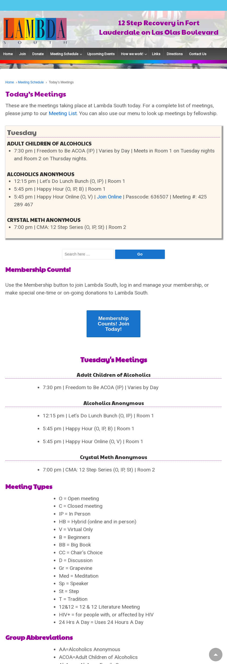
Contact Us (197, 54)
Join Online (109, 197)
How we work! (132, 54)
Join (22, 54)
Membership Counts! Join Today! (113, 323)
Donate (38, 54)
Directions (175, 54)
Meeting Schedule (64, 54)
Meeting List (63, 113)
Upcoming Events (101, 54)
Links (156, 54)
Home (8, 54)
